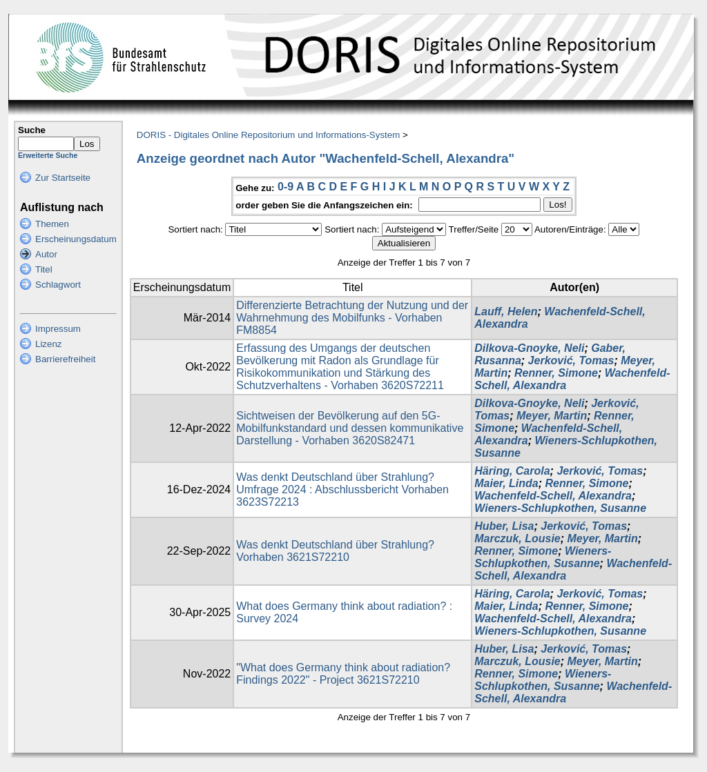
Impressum (58, 329)
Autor (46, 254)
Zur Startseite (62, 177)
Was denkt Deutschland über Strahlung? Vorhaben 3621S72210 (335, 551)
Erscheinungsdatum (76, 239)
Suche (32, 130)
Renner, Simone (556, 373)
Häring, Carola (512, 471)
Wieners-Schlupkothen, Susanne (560, 508)
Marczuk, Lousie (517, 538)
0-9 (285, 186)
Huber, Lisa (504, 526)
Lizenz (48, 344)
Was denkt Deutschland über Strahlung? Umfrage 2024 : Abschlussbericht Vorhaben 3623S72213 (342, 489)
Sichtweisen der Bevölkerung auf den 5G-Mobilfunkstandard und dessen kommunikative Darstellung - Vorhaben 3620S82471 (349, 428)
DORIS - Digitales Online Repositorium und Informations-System (268, 135)
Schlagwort (58, 284)
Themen (52, 224)
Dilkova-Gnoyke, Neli (529, 348)
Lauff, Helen (505, 311)
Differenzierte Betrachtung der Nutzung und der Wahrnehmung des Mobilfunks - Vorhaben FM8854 (352, 317)
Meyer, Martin (551, 416)
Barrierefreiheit (65, 359)
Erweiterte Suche (47, 155)
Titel (43, 269)
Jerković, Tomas (571, 360)
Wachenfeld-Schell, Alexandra (553, 496)
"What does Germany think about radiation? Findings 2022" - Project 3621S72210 (343, 674)
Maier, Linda (506, 483)
